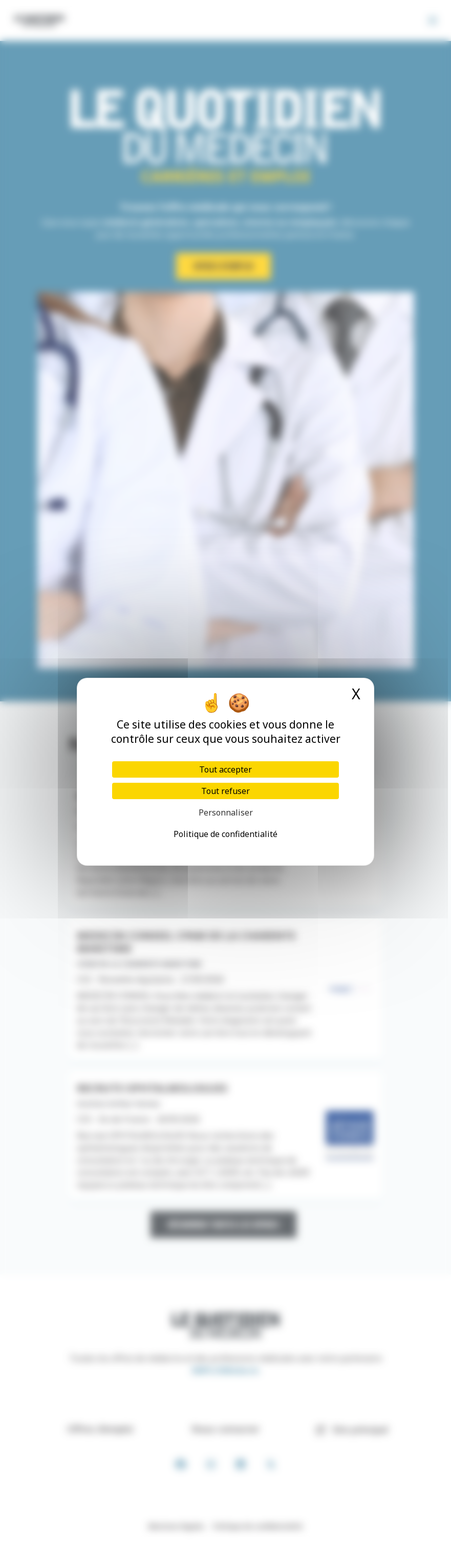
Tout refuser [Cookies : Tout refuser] (225, 791)
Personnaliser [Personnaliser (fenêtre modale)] (226, 812)
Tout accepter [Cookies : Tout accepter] (225, 769)
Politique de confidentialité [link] (225, 834)
